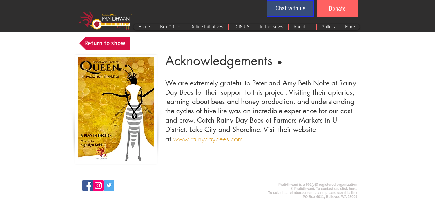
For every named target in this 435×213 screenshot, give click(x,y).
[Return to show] (104, 43)
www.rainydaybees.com (208, 138)
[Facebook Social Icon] (87, 185)
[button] (290, 8)
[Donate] (337, 8)
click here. (348, 189)
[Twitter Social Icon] (109, 185)
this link (350, 193)
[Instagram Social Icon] (98, 185)
